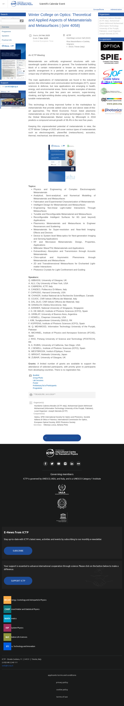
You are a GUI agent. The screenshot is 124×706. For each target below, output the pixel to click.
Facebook (45, 463)
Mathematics (11, 618)
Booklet (36, 375)
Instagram (65, 463)
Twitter (52, 463)
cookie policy (62, 689)
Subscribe (18, 551)
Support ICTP (18, 581)
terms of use (62, 697)
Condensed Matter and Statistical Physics (23, 609)
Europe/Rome (99, 9)
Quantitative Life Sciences (16, 637)
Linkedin (72, 463)
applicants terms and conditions (62, 675)
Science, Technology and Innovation (20, 646)
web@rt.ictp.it (7, 666)
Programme (6, 31)
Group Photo (38, 378)
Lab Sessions (38, 380)
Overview (5, 27)
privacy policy (62, 682)
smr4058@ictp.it (11, 87)
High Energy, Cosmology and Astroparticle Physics (26, 600)
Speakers (5, 36)
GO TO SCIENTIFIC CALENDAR (63, 438)
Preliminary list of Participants (45, 386)
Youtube (58, 463)
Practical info (7, 40)
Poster (35, 383)
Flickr (78, 463)
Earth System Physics (14, 628)
